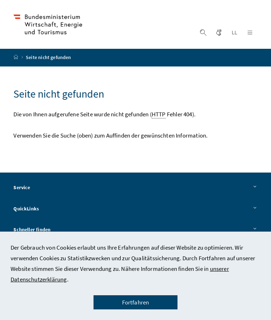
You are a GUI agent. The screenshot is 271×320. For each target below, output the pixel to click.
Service (135, 187)
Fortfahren (135, 302)
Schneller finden (135, 230)
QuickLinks (135, 209)
